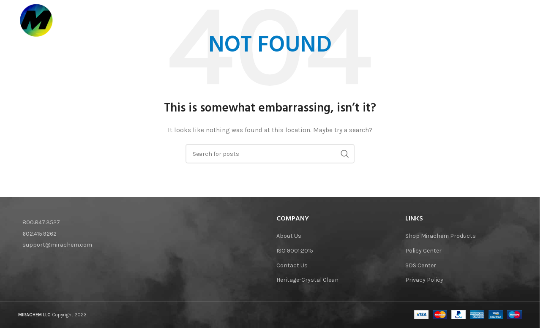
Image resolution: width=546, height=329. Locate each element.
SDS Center (420, 265)
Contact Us (292, 265)
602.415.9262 (39, 233)
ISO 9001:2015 (294, 250)
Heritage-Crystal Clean (307, 279)
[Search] (517, 21)
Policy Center (423, 250)
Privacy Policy (424, 279)
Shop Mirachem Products (440, 235)
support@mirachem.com (57, 244)
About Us (288, 235)
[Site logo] (37, 20)
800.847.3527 (41, 222)
